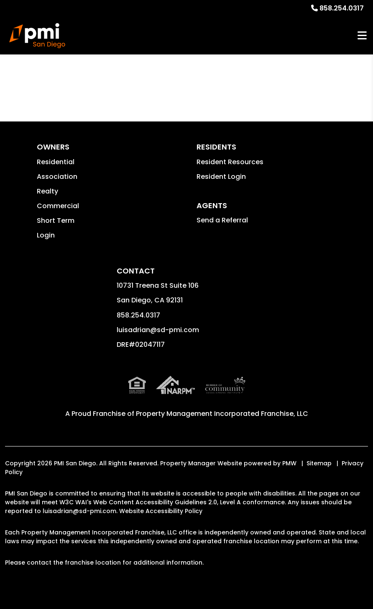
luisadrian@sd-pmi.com (158, 330)
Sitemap (319, 463)
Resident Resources (230, 162)
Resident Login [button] (221, 176)
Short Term (55, 220)
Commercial (58, 206)
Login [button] (46, 235)
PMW (289, 463)
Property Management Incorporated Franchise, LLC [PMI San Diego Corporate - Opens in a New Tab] (222, 413)
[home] (37, 35)
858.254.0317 (341, 8)
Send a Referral (222, 220)
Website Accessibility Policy (160, 511)
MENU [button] (362, 36)
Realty (47, 191)
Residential (55, 162)
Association (57, 176)
